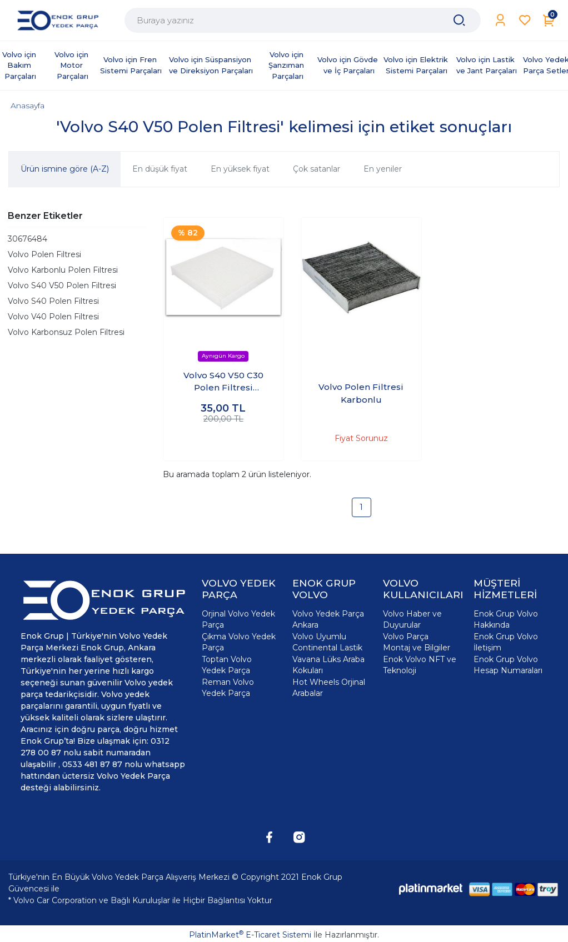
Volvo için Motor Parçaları (72, 65)
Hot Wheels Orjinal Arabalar (328, 687)
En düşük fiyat (159, 169)
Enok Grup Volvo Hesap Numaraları (508, 664)
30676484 (27, 239)
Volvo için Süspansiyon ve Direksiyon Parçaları (211, 65)
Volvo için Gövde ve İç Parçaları (348, 65)
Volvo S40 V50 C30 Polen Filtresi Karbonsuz (223, 382)
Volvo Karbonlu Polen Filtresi (63, 270)
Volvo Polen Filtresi (44, 254)
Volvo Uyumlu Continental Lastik (327, 642)
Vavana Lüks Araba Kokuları (328, 664)
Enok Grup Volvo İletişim (506, 642)
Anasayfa (27, 106)
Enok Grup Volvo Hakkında (506, 619)
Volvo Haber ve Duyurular (412, 619)
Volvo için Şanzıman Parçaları (287, 65)
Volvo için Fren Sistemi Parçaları (131, 65)
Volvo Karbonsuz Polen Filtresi (66, 332)
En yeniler (382, 169)
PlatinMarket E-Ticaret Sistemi (250, 935)
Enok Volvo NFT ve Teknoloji (419, 664)
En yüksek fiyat (240, 169)
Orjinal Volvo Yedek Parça (238, 619)
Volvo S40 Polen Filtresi (53, 301)
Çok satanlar (316, 169)
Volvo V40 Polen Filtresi (53, 317)
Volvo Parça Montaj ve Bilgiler (416, 642)
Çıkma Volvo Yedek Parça (239, 642)
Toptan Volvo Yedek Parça (227, 664)
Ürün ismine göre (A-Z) (65, 169)
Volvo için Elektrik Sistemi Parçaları (416, 65)
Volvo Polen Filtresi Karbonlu (360, 393)
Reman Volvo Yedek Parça (228, 687)
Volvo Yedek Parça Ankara (328, 619)
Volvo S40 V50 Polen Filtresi (62, 285)
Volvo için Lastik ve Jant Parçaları (486, 65)
